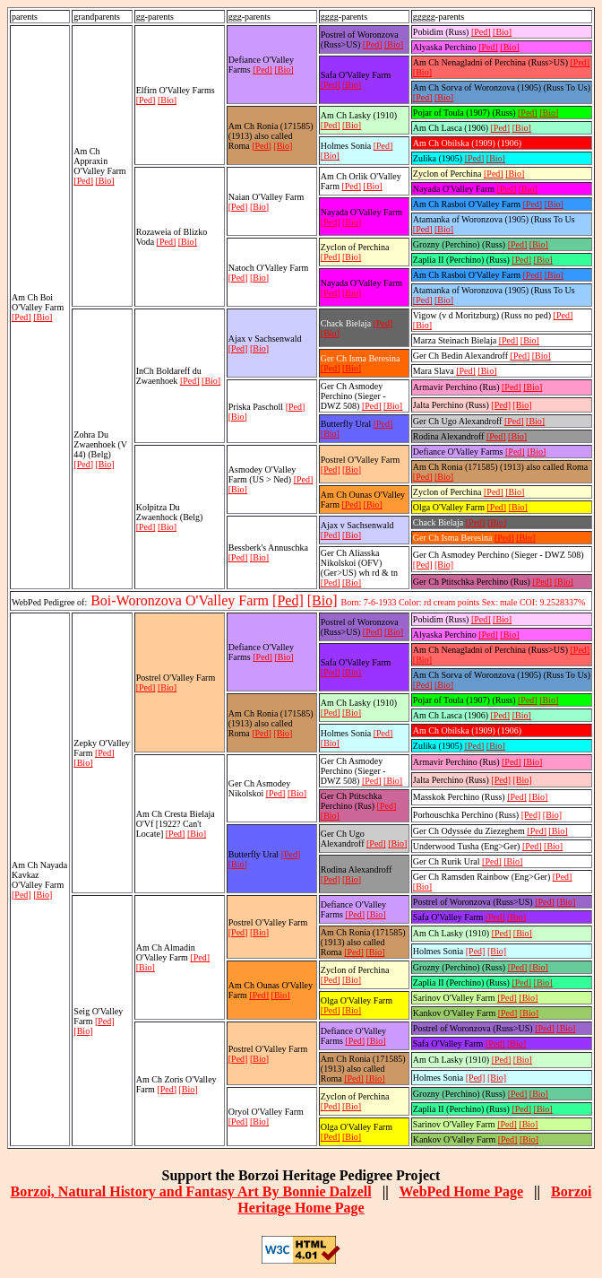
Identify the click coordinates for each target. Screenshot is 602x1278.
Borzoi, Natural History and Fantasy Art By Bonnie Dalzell (191, 1191)
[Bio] (42, 317)
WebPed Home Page (461, 1191)
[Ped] (21, 317)
